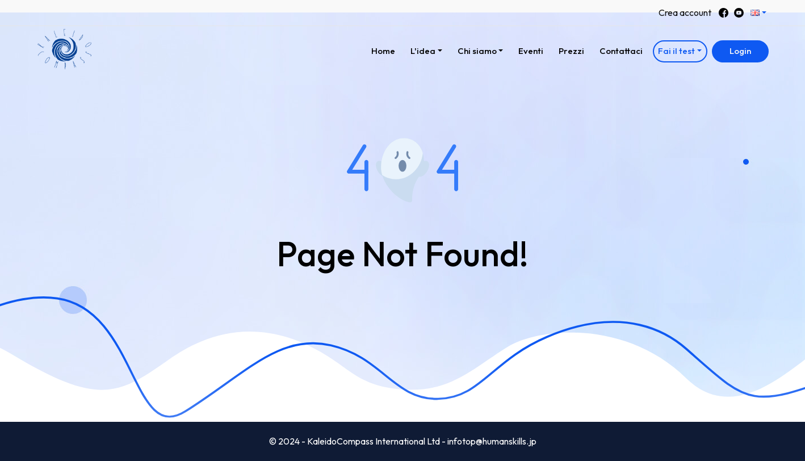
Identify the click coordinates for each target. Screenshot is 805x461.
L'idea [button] (422, 50)
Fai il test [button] (676, 50)
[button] (759, 13)
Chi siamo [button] (477, 50)
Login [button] (740, 50)
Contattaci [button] (621, 50)
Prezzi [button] (571, 50)
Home (386, 49)
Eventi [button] (530, 50)
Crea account (685, 12)
